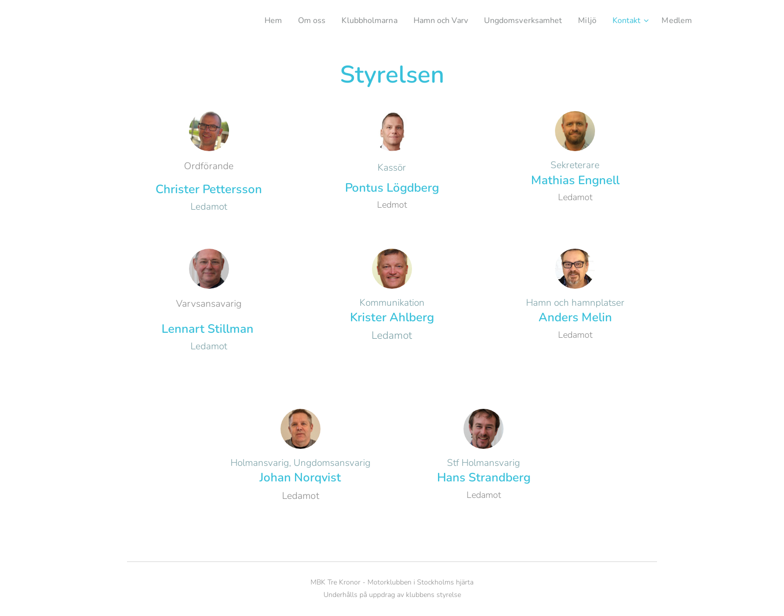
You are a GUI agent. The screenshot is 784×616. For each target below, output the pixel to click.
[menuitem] (251, 20)
